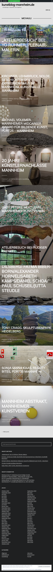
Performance (30, 554)
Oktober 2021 (5, 526)
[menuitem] (1, 1)
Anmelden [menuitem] (5, 1)
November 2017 (31, 513)
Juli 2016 (29, 535)
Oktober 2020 (5, 532)
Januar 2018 (30, 509)
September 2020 (6, 533)
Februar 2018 (31, 508)
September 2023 (6, 513)
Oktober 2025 (5, 491)
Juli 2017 (29, 516)
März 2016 (30, 542)
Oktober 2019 (5, 544)
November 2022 (6, 514)
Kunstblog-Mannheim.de (18, 4)
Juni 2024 (4, 504)
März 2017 (30, 523)
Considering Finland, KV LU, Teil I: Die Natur (23, 480)
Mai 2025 (4, 497)
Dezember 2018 (31, 497)
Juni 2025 (4, 496)
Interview (29, 553)
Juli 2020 (4, 537)
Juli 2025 (4, 494)
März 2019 (30, 494)
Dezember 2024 (6, 503)
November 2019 (6, 542)
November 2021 (6, 525)
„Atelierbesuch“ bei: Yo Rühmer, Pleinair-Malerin (14, 454)
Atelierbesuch (5, 554)
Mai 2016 (29, 538)
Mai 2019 (29, 492)
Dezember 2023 (6, 508)
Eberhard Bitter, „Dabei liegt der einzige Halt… (21, 476)
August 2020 (5, 535)
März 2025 (4, 501)
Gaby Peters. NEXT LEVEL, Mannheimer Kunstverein (15, 465)
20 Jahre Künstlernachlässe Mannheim (12, 463)
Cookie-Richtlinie (38, 569)
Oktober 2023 (5, 511)
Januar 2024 (5, 506)
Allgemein (4, 553)
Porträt (29, 556)
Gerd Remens (5, 481)
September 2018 (31, 501)
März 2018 (30, 506)
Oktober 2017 (31, 514)
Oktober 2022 (5, 516)
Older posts (5, 432)
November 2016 (31, 528)
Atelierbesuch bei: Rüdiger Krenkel (21, 475)
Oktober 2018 (31, 499)
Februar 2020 (5, 538)
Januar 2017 (30, 526)
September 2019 (31, 491)
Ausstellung (5, 556)
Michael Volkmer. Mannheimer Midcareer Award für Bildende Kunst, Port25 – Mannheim (25, 461)
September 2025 (6, 492)
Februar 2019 (31, 496)
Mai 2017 (29, 520)
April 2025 (4, 499)
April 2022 (4, 521)
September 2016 (31, 532)
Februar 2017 (31, 525)
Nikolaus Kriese (6, 475)
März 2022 (4, 523)
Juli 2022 (4, 520)
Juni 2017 (29, 518)
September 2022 (6, 518)
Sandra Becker (5, 480)
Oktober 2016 (31, 530)
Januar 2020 (5, 540)
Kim (3, 478)
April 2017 (30, 521)
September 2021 (6, 528)
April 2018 (30, 504)
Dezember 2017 (31, 511)
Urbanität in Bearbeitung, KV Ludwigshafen (17, 478)
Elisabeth (4, 476)
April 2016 (30, 540)
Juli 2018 (29, 503)
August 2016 (30, 533)
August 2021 (5, 530)
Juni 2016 (29, 537)
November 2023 (6, 509)
